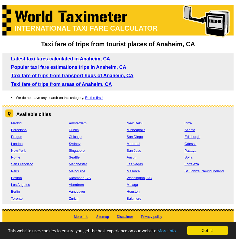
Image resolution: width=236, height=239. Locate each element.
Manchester (78, 164)
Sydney (74, 144)
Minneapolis (136, 130)
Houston (133, 191)
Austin (131, 157)
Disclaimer (125, 217)
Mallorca (133, 171)
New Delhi (134, 123)
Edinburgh (192, 137)
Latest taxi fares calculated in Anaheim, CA (60, 59)
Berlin (15, 191)
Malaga (132, 185)
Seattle (74, 157)
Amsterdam (77, 123)
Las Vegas (135, 164)
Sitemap (102, 217)
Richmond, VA (80, 178)
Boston (16, 178)
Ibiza (188, 123)
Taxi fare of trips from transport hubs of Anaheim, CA (72, 75)
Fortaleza (192, 164)
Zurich (74, 198)
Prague (16, 137)
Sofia (188, 157)
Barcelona (19, 130)
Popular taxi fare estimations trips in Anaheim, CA (68, 67)
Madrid (16, 123)
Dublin (74, 130)
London (17, 144)
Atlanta (190, 130)
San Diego (135, 137)
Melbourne (77, 171)
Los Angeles (20, 185)
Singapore (77, 150)
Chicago (75, 137)
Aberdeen (76, 185)
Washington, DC (139, 178)
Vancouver (77, 191)
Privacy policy (151, 217)
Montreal (133, 144)
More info (166, 231)
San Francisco (22, 164)
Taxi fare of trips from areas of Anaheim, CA (61, 84)
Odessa (190, 144)
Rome (15, 157)
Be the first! (94, 98)
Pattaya (190, 150)
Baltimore (134, 198)
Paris (15, 171)
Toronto (17, 198)
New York (18, 150)
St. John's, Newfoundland (204, 171)
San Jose (134, 150)
